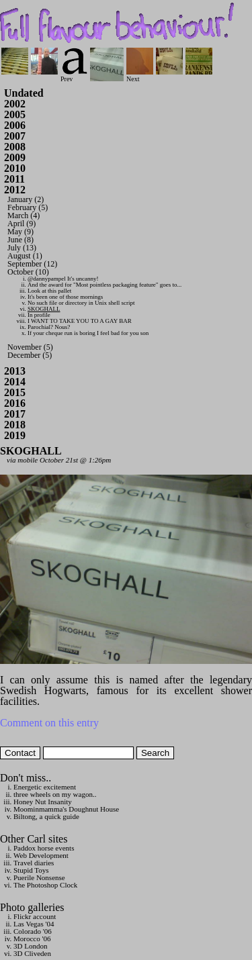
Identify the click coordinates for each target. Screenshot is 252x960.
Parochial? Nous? (49, 327)
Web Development (41, 855)
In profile (39, 314)
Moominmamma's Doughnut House (66, 809)
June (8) (20, 239)
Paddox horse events (43, 848)
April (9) (21, 223)
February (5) (27, 207)
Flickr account (34, 916)
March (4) (23, 215)
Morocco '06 (31, 938)
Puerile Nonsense (39, 877)
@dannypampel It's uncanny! (63, 278)
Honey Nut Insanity (42, 802)
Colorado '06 (32, 931)
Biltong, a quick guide (46, 816)
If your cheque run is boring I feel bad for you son (88, 333)
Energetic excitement (44, 787)
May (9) (20, 231)
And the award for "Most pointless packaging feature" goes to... (104, 284)
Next (139, 75)
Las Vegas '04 (33, 924)
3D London (30, 946)
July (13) (21, 247)
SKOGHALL (44, 308)
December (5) (29, 355)
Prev (73, 75)
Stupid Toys (31, 870)
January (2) (25, 199)
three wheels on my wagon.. (54, 794)
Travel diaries (33, 863)
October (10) (28, 272)
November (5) (30, 347)
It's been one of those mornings (65, 296)
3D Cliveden (32, 953)
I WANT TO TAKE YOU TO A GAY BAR (80, 321)
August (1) (24, 255)
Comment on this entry (49, 722)
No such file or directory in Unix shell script (81, 302)
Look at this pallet (49, 290)
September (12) (32, 264)
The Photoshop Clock (45, 885)
